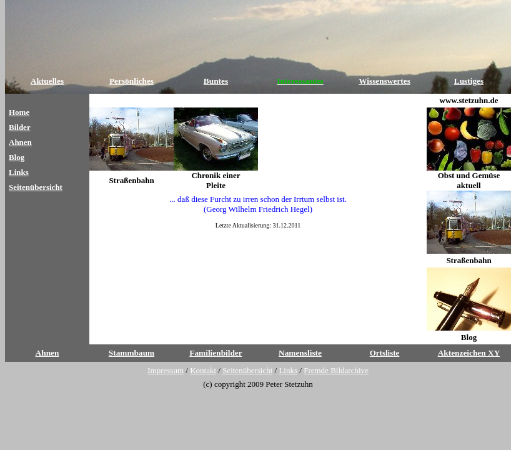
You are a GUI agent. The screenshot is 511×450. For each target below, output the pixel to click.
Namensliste (300, 353)
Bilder (20, 127)
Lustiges (469, 81)
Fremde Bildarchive (336, 370)
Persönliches (131, 81)
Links (19, 172)
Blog (16, 157)
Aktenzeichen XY (469, 353)
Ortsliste (385, 353)
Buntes (216, 81)
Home (19, 112)
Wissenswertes (384, 81)
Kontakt (203, 370)
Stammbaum (131, 353)
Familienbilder (215, 353)
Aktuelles (47, 81)
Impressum (165, 370)
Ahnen (20, 142)
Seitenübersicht (35, 187)
